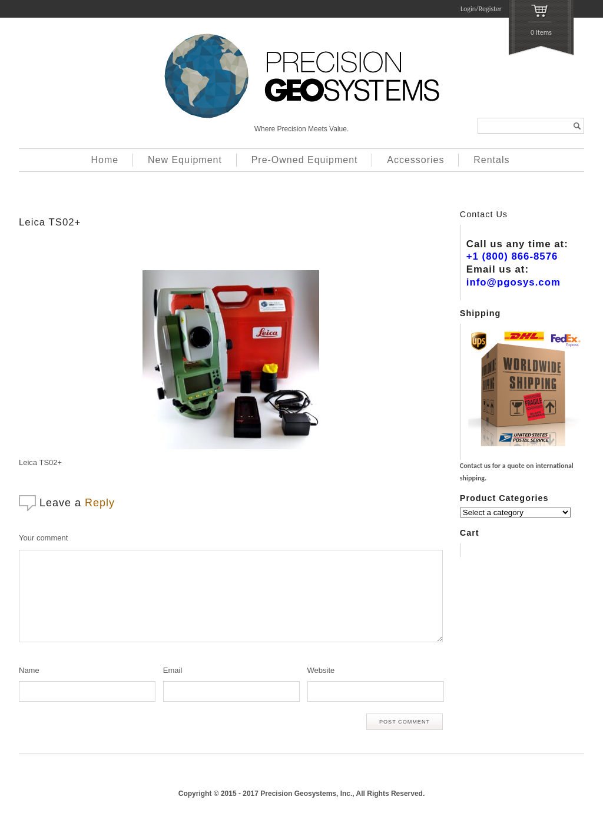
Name (29, 670)
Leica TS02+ (50, 222)
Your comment (43, 537)
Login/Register (481, 9)
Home (105, 160)
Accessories (415, 160)
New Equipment (185, 160)
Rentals (491, 160)
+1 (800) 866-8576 (512, 256)
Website (321, 670)
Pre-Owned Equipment (304, 160)
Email (173, 670)
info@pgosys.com (513, 282)
